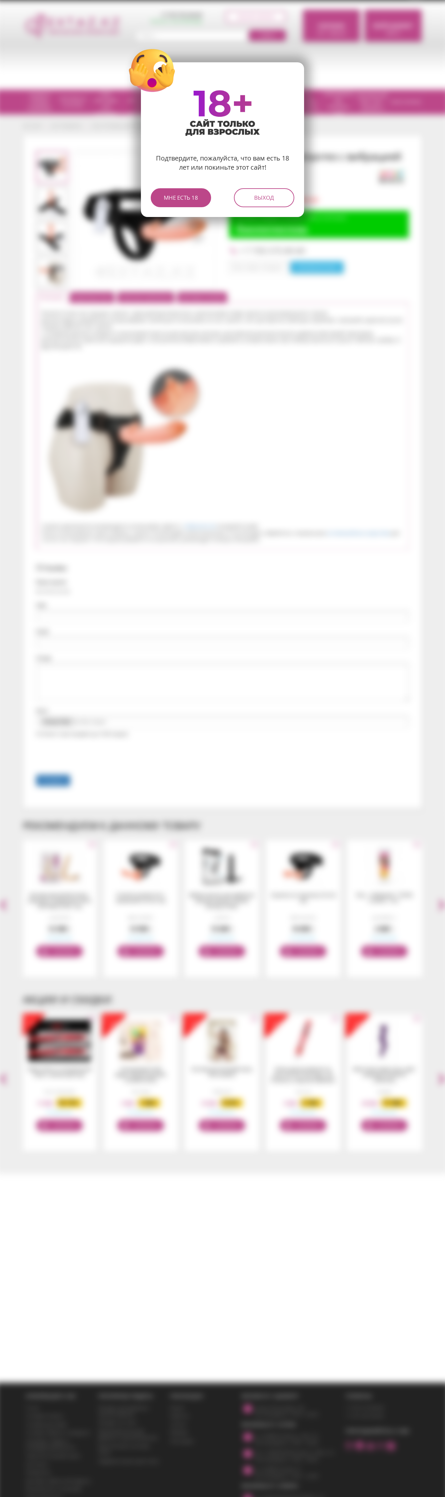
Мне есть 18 (181, 197)
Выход (264, 197)
